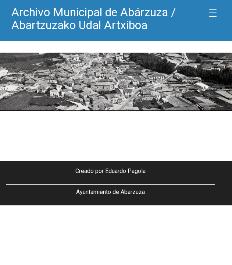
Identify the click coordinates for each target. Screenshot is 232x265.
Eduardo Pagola (125, 170)
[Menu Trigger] (213, 13)
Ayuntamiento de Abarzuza (110, 191)
